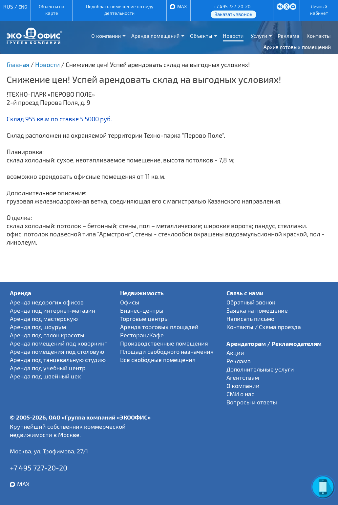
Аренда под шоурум (38, 326)
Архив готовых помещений (297, 47)
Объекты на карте (51, 10)
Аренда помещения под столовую (57, 351)
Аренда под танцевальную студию (58, 359)
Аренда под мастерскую (44, 318)
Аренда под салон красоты (47, 335)
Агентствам (242, 377)
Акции (235, 352)
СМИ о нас (240, 393)
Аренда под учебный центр (48, 368)
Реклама (288, 36)
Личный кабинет (319, 10)
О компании (106, 36)
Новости (233, 36)
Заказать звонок (233, 14)
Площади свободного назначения (167, 351)
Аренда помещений (155, 36)
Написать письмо (250, 318)
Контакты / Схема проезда (263, 326)
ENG (22, 7)
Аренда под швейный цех (45, 376)
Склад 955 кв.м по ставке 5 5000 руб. (59, 119)
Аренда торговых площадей (159, 326)
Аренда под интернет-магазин (52, 310)
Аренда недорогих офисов (47, 302)
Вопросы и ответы (251, 402)
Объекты (201, 36)
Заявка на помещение (257, 310)
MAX (182, 6)
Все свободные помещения (158, 359)
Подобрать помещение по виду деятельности (119, 10)
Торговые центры (144, 318)
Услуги (259, 36)
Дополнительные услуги (260, 369)
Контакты (318, 36)
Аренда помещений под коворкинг (58, 343)
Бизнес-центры (141, 310)
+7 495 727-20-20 (232, 6)
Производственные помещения (164, 343)
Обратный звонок (250, 302)
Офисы (129, 302)
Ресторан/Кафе (142, 335)
